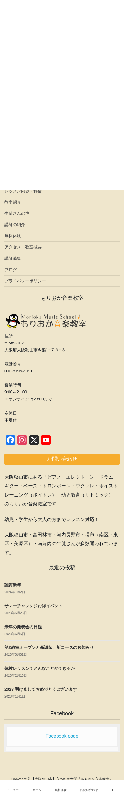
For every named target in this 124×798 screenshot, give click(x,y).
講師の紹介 (14, 224)
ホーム (36, 790)
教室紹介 (12, 202)
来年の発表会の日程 (23, 626)
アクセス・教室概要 (23, 247)
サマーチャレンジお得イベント (33, 606)
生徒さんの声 (16, 213)
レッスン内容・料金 (23, 191)
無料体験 (12, 235)
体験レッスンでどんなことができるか (39, 668)
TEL (114, 790)
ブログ (10, 269)
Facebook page (62, 735)
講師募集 (12, 258)
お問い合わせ (89, 790)
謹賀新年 (12, 585)
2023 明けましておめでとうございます (40, 689)
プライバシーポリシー (25, 280)
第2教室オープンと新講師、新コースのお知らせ (49, 647)
